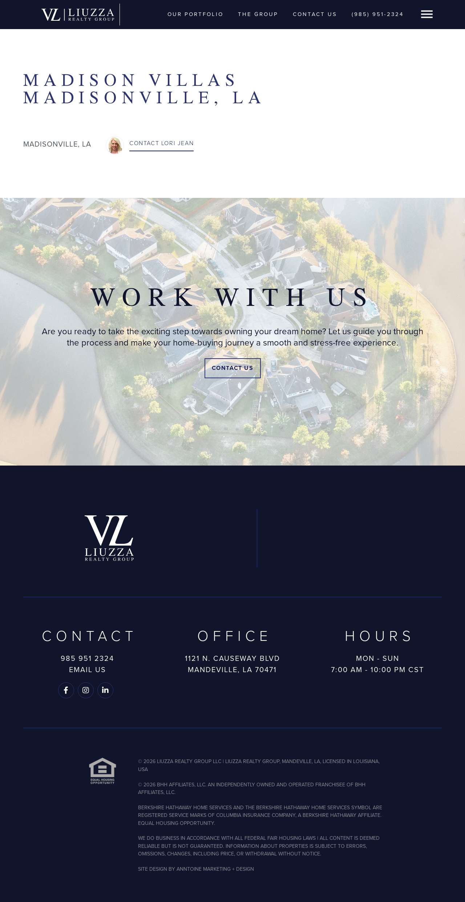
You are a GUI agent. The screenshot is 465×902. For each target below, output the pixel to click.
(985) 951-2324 (378, 14)
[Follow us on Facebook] (66, 690)
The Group (258, 14)
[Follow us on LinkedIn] (105, 690)
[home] (77, 14)
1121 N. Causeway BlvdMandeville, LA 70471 (232, 664)
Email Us (87, 669)
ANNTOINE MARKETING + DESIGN (215, 869)
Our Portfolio (195, 14)
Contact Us (315, 14)
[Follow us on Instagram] (86, 690)
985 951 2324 (87, 658)
